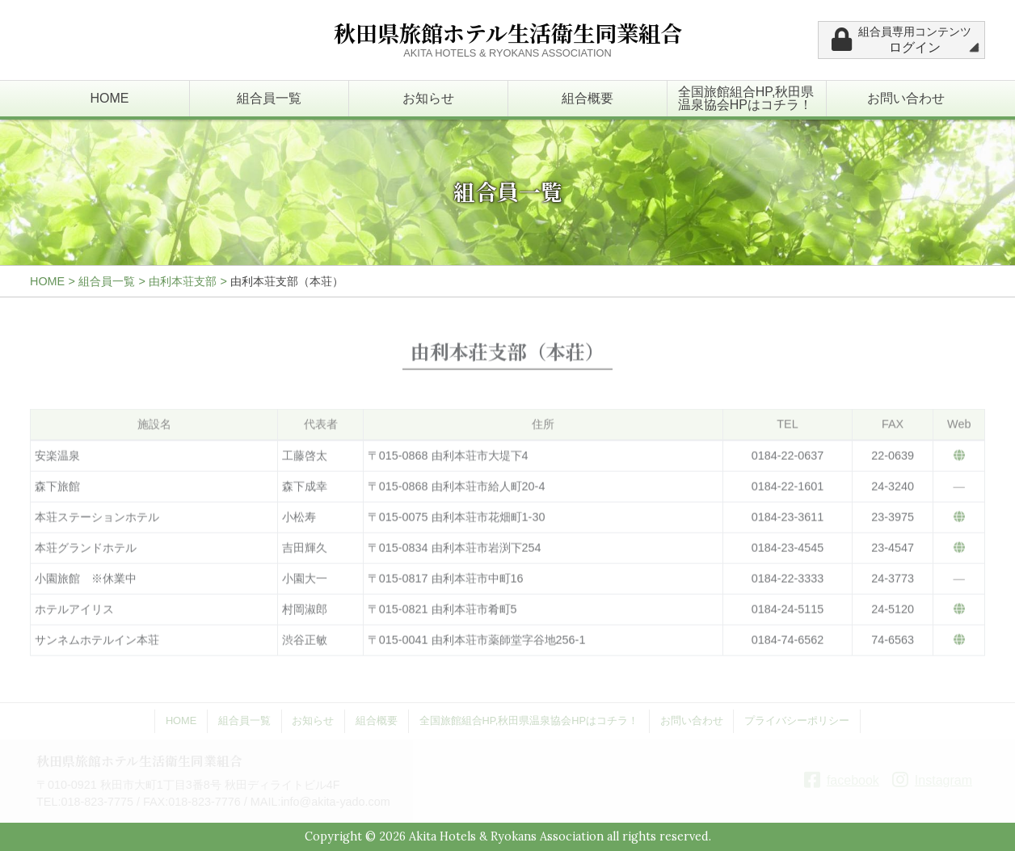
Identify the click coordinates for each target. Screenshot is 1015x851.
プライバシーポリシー (796, 720)
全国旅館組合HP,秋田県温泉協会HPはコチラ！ (746, 98)
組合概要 (587, 98)
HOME (110, 98)
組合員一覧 (269, 98)
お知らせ (428, 98)
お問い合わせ (906, 98)
